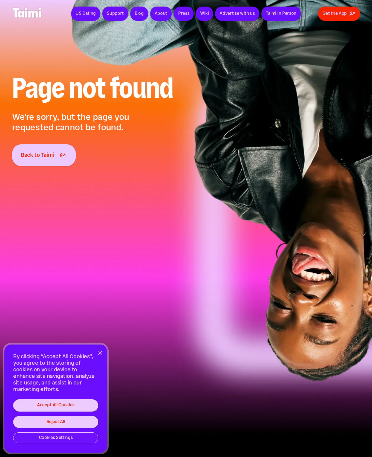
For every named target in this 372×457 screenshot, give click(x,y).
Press (183, 13)
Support (115, 13)
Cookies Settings (56, 437)
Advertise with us (237, 13)
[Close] (100, 353)
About (161, 13)
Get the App (339, 13)
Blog (139, 13)
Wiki (204, 13)
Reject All (56, 421)
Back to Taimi (44, 155)
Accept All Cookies (55, 405)
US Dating (86, 13)
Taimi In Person (281, 13)
